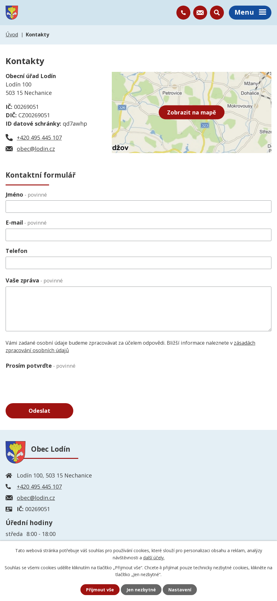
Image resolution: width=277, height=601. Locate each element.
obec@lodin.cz (36, 148)
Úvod (12, 34)
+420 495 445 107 (39, 137)
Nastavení (179, 590)
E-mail (26, 222)
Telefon (16, 250)
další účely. (154, 557)
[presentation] (53, 383)
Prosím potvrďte (40, 365)
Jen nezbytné (141, 590)
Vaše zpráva (34, 280)
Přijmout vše (100, 590)
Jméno (26, 194)
